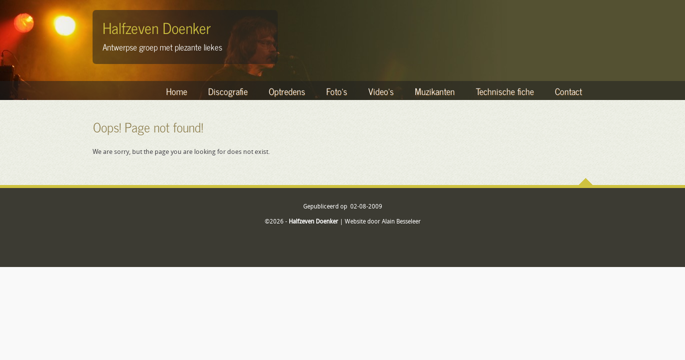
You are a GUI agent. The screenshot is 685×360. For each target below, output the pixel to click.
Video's (381, 91)
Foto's (336, 91)
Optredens (287, 91)
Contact (568, 91)
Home (176, 91)
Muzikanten (435, 91)
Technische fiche (505, 91)
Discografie (228, 91)
